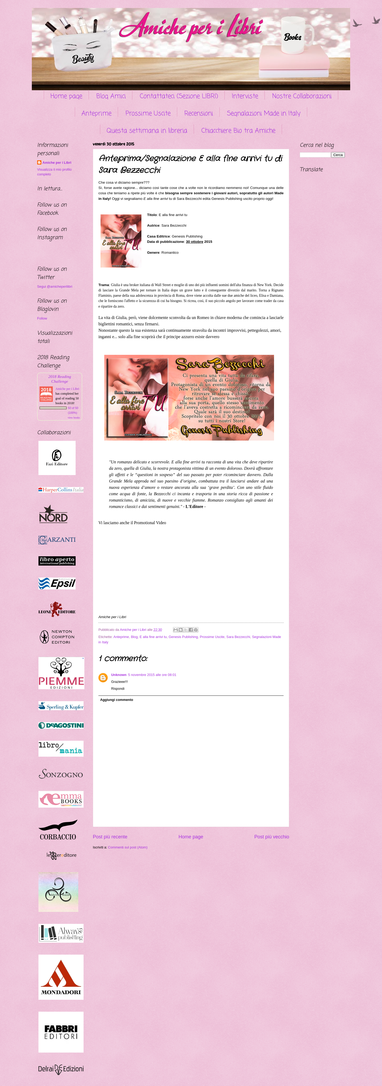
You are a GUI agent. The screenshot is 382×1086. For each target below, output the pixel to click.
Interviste (245, 96)
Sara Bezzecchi (238, 637)
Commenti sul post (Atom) (127, 847)
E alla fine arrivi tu (153, 637)
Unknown (119, 675)
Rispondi (117, 689)
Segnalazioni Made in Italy (264, 114)
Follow (42, 318)
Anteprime (96, 114)
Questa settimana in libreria (147, 131)
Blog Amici (111, 96)
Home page (66, 96)
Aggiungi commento (116, 700)
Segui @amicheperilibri (54, 286)
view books (74, 417)
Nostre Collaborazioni (302, 96)
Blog (134, 637)
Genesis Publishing (183, 637)
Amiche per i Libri (56, 163)
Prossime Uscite (148, 114)
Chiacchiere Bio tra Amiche (238, 131)
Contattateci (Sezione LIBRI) (179, 96)
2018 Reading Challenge (59, 378)
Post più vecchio (271, 836)
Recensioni (198, 114)
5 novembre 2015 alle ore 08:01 (152, 675)
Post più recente (110, 836)
